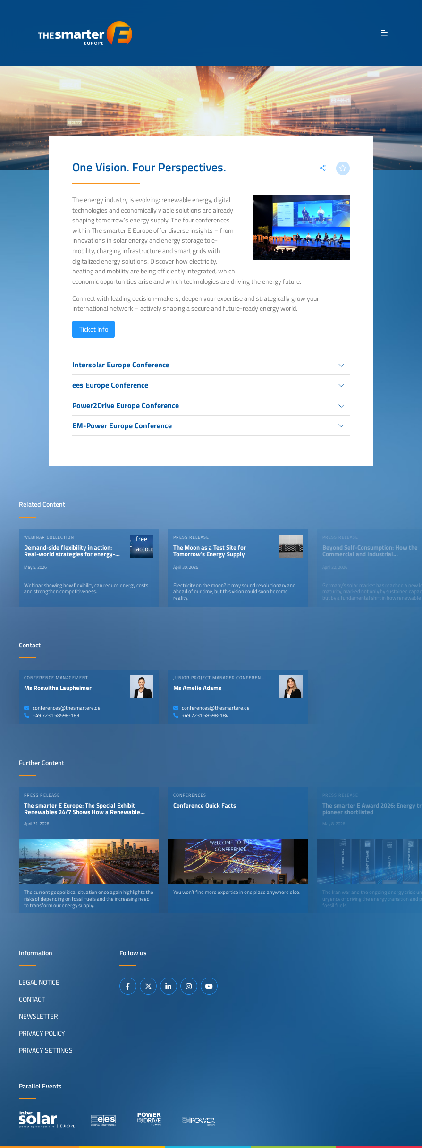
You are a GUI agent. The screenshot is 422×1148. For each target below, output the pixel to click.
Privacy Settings (46, 1050)
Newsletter (38, 1016)
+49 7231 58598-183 (51, 715)
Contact (32, 999)
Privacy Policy (42, 1033)
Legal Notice (39, 982)
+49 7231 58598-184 (200, 715)
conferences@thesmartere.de (62, 708)
